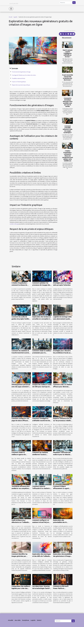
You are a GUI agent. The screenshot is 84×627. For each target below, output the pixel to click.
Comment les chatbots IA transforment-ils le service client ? (21, 353)
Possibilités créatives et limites (18, 78)
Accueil (10, 17)
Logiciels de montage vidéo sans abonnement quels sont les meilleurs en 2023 (62, 319)
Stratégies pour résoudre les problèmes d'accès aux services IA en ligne (62, 353)
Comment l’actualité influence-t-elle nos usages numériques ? (67, 129)
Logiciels (15, 17)
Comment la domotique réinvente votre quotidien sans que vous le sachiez (67, 102)
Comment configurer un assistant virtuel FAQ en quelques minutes (40, 522)
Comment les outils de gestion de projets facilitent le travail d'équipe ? (21, 319)
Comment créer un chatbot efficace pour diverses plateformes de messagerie (62, 387)
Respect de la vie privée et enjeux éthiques (21, 85)
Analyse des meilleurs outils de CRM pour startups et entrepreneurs (42, 387)
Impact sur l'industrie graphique (19, 81)
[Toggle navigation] (11, 8)
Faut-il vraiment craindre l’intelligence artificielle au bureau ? (67, 53)
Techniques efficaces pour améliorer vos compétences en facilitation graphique (21, 488)
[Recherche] (65, 2)
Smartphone (25, 620)
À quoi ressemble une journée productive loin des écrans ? (67, 77)
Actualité (10, 620)
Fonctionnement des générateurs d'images (21, 72)
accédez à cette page (14, 224)
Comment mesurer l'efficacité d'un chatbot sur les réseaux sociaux (42, 488)
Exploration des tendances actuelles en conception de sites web (41, 319)
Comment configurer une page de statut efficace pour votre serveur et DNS (21, 421)
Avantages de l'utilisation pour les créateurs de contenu (24, 75)
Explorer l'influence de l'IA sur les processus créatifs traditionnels (62, 421)
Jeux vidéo (18, 620)
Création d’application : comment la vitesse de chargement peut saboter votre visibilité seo (67, 155)
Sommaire (14, 68)
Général (39, 620)
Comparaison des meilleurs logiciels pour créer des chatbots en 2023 (21, 588)
